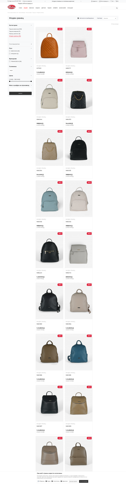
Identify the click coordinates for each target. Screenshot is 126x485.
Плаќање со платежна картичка (73, 451)
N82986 (39, 262)
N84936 (39, 163)
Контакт (38, 443)
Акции (26, 5)
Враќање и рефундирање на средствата (76, 464)
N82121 (67, 361)
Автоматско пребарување (87, 16)
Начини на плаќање (70, 449)
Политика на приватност (71, 437)
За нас (37, 434)
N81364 (67, 410)
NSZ (11, 68)
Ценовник (39, 449)
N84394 (67, 114)
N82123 (39, 361)
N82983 (67, 213)
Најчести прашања (41, 446)
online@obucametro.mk (15, 447)
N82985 (67, 262)
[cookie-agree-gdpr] (83, 481)
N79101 (39, 65)
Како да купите (68, 446)
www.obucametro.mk (13, 10)
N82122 (95, 311)
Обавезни (42, 481)
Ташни (49, 5)
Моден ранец (15, 34)
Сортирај (99, 16)
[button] (20, 46)
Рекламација (68, 457)
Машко (38, 5)
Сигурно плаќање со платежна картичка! (63, 1)
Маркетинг (65, 481)
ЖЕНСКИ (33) (15, 49)
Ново (20, 5)
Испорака (67, 454)
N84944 (95, 65)
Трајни (48, 481)
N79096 (95, 410)
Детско (43, 5)
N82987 (95, 262)
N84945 (67, 163)
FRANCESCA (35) (16, 59)
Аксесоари (62, 5)
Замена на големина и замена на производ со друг (77, 460)
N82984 (95, 213)
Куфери (55, 5)
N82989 (39, 311)
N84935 (95, 114)
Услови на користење (70, 434)
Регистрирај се (104, 1)
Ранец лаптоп (14, 31)
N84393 (39, 114)
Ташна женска (15, 27)
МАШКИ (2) (14, 51)
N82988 (67, 311)
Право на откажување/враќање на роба (76, 467)
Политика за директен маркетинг (74, 443)
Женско (31, 5)
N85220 (95, 163)
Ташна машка (14, 29)
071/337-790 (11, 443)
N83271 (67, 65)
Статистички (56, 481)
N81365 (95, 361)
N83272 (39, 213)
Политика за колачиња (71, 440)
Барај (20, 91)
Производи (22, 10)
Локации (70, 5)
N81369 (39, 410)
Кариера (38, 437)
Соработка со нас (41, 440)
